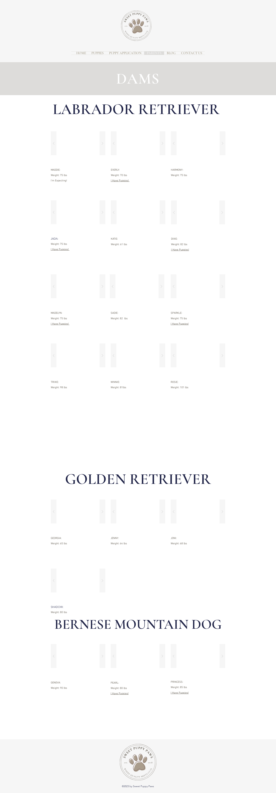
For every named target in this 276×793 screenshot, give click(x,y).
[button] (78, 143)
